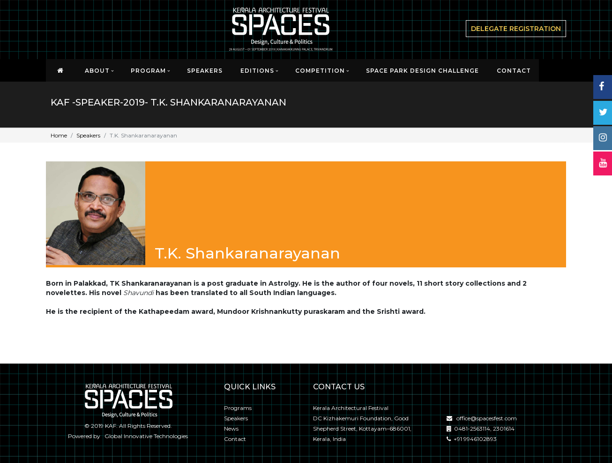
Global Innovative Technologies (145, 436)
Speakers (205, 70)
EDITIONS (257, 70)
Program (148, 70)
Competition (320, 70)
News (231, 428)
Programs (238, 407)
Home (59, 135)
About (97, 70)
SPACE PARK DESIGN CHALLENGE (422, 70)
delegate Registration (516, 28)
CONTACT (514, 70)
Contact (235, 438)
